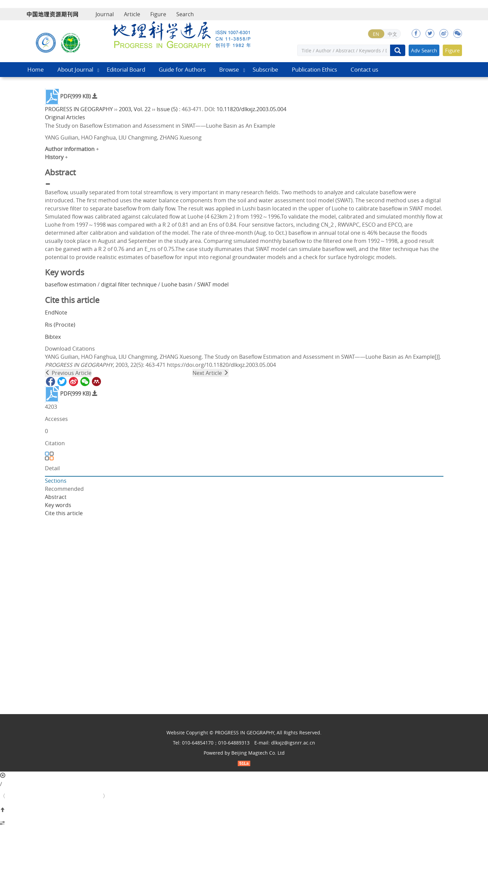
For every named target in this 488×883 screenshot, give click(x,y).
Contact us (364, 69)
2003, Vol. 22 (135, 109)
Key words (58, 505)
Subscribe (265, 69)
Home (35, 69)
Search (185, 14)
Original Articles (65, 117)
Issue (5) (167, 109)
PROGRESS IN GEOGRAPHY (79, 109)
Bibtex (53, 336)
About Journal (75, 69)
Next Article (210, 373)
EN (376, 34)
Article (132, 14)
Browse (229, 69)
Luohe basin (176, 284)
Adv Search (424, 50)
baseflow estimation (70, 284)
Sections (56, 480)
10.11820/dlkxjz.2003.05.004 (251, 109)
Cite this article (64, 513)
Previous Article (68, 373)
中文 (392, 34)
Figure (158, 14)
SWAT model (213, 284)
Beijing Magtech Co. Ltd (258, 753)
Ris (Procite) (60, 324)
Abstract (56, 497)
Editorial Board (126, 69)
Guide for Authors (182, 69)
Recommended (64, 489)
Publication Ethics (314, 69)
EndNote (56, 312)
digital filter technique (129, 284)
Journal (105, 14)
